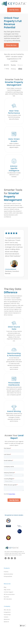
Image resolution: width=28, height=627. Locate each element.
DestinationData (8, 574)
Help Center (7, 589)
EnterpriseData (8, 576)
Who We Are (7, 610)
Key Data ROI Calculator (8, 598)
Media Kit (6, 621)
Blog (5, 587)
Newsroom (7, 619)
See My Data (14, 10)
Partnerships (7, 614)
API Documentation (9, 594)
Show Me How (11, 45)
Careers (6, 617)
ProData (6, 571)
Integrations (7, 612)
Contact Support (8, 592)
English (22, 625)
